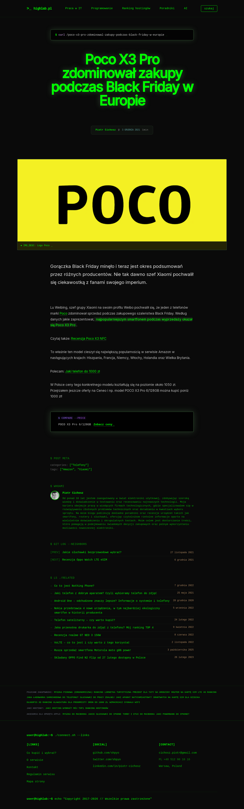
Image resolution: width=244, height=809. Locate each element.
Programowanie (102, 8)
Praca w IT (73, 8)
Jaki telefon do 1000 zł (82, 371)
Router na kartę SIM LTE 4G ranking (194, 692)
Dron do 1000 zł (98, 702)
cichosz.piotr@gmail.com (178, 753)
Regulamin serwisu (41, 774)
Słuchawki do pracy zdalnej (97, 697)
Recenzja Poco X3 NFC (88, 338)
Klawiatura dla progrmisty (70, 702)
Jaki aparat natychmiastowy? (134, 697)
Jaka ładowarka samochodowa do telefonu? (52, 697)
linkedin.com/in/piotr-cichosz (116, 766)
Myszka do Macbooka (75, 714)
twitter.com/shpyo (107, 759)
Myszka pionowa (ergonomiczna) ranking (78, 692)
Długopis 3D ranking (39, 702)
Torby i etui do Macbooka (139, 714)
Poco (63, 313)
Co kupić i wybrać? (41, 753)
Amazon (68, 469)
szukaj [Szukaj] (209, 8)
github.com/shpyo (106, 753)
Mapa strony (36, 781)
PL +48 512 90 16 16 (174, 759)
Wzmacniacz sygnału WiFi (124, 702)
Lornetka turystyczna (118, 692)
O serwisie (35, 760)
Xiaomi (84, 469)
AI (185, 8)
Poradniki (167, 8)
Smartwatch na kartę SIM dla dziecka (176, 697)
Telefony (79, 465)
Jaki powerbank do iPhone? (172, 714)
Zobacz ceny (103, 425)
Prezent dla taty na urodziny (151, 692)
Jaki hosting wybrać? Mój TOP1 (64, 708)
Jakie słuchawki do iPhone (104, 714)
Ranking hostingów (136, 8)
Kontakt (32, 767)
